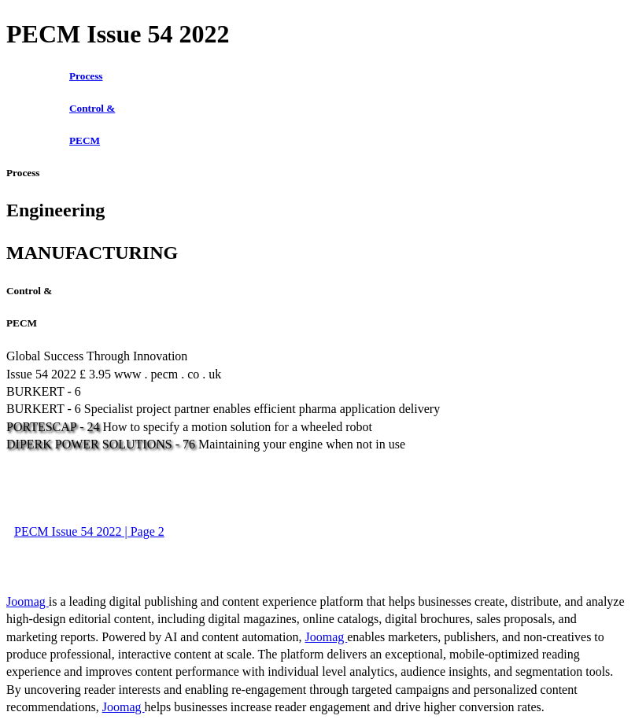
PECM (84, 140)
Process (86, 76)
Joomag (27, 601)
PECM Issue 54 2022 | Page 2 (89, 531)
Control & (92, 108)
